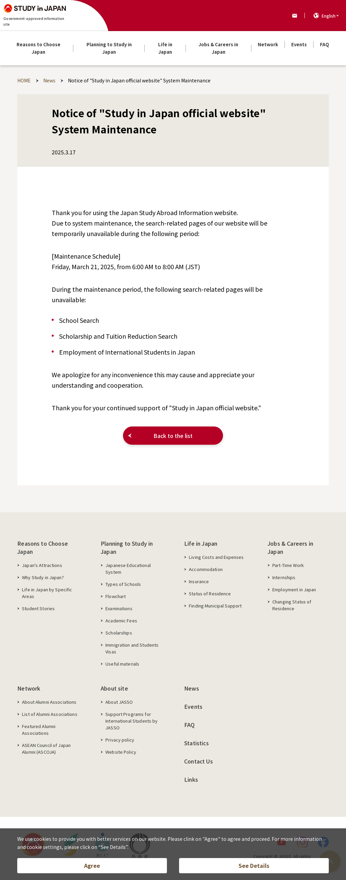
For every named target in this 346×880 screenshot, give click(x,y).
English (329, 16)
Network (28, 688)
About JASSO (119, 702)
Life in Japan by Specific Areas (47, 592)
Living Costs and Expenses (216, 557)
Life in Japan (200, 543)
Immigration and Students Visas (131, 648)
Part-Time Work (288, 565)
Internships (283, 577)
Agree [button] (92, 865)
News (191, 688)
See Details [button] (254, 865)
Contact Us (198, 761)
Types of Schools (123, 584)
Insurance (199, 581)
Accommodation (206, 569)
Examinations (118, 608)
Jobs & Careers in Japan (290, 547)
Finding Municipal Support (215, 605)
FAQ (189, 725)
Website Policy (120, 752)
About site (114, 688)
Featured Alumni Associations (38, 729)
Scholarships (118, 632)
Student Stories (38, 608)
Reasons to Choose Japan (42, 547)
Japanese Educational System (128, 568)
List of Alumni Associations (49, 714)
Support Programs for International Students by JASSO (131, 721)
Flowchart (115, 596)
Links (191, 779)
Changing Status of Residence (291, 605)
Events (193, 706)
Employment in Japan (294, 589)
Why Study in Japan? (43, 577)
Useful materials (122, 664)
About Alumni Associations (49, 702)
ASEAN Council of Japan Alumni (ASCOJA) (46, 748)
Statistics (196, 743)
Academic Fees (121, 620)
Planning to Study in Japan (127, 547)
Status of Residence (210, 593)
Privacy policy (119, 739)
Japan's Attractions (42, 565)
